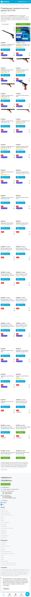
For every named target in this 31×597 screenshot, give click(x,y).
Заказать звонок (5, 484)
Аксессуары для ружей (6, 515)
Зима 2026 (3, 509)
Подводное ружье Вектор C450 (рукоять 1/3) (7, 121)
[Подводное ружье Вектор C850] (8, 340)
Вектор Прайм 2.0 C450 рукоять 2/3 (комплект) (21, 325)
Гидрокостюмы (4, 511)
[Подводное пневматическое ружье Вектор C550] (23, 110)
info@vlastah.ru (6, 487)
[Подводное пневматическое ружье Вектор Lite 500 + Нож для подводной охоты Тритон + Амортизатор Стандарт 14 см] (23, 34)
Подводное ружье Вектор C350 (22, 96)
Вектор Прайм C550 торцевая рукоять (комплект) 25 (8, 453)
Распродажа (4, 526)
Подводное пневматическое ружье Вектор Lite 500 (8, 45)
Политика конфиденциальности (8, 563)
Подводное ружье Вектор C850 (7, 351)
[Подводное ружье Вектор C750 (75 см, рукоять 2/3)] (8, 212)
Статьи (2, 559)
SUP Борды (3, 534)
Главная (2, 4)
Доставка (3, 549)
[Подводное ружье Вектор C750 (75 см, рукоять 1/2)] (23, 212)
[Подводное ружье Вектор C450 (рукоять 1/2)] (8, 85)
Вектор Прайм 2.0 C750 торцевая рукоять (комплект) (8, 300)
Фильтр (23, 24)
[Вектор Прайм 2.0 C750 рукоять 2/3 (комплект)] (23, 289)
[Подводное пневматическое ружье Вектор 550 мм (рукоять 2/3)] (8, 136)
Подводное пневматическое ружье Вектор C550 (23, 121)
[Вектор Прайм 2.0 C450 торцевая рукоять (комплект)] (8, 314)
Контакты (3, 544)
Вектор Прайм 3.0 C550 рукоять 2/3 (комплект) (21, 402)
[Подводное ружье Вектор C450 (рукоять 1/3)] (8, 110)
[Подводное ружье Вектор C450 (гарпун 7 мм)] (8, 59)
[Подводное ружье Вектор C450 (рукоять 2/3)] (23, 59)
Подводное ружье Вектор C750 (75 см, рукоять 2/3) (7, 223)
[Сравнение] (14, 30)
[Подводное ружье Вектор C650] (8, 161)
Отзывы (2, 555)
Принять (6, 588)
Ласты (2, 516)
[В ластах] (5, 2)
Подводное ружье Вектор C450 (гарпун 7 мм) (7, 70)
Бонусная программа (6, 551)
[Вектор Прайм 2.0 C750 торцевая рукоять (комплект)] (8, 289)
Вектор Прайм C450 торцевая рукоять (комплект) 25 (23, 427)
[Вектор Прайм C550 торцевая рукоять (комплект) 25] (8, 442)
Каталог (7, 4)
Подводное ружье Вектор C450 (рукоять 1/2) (7, 96)
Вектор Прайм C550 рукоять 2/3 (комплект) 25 (22, 453)
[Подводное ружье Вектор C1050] (23, 365)
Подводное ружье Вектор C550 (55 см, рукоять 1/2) (22, 147)
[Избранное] (14, 28)
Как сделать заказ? (5, 546)
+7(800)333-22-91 (22, 1)
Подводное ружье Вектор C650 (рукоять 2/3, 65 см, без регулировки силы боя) (22, 172)
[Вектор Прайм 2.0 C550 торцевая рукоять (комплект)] (23, 238)
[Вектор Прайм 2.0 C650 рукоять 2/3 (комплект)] (23, 263)
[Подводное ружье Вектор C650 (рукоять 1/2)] (8, 187)
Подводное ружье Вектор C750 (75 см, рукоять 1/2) (22, 223)
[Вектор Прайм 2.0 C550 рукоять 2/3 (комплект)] (8, 238)
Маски (2, 518)
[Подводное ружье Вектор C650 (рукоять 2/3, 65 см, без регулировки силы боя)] (23, 161)
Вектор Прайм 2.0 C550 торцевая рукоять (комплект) (23, 249)
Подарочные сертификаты (7, 528)
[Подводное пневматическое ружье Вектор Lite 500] (8, 34)
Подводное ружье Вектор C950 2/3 (7, 402)
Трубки (2, 520)
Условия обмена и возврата (7, 553)
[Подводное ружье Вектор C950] (8, 365)
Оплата (2, 547)
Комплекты (3, 530)
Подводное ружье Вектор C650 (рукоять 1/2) (7, 198)
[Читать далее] (4, 469)
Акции (2, 557)
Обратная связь (4, 561)
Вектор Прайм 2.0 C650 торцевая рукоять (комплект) (8, 274)
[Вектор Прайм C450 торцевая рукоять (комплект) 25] (23, 416)
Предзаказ (20, 432)
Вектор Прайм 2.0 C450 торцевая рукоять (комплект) (8, 325)
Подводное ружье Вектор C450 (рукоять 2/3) (22, 70)
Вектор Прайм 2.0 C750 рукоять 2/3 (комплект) (21, 300)
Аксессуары (3, 524)
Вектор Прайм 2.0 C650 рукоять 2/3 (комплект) (21, 274)
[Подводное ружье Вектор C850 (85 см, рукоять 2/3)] (23, 340)
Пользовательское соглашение (8, 565)
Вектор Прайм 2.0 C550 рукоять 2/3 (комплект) (6, 249)
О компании (4, 542)
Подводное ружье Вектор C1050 (22, 376)
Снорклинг (3, 537)
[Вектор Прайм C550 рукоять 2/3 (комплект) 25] (23, 442)
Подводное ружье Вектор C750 (22, 198)
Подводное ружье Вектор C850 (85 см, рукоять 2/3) (22, 351)
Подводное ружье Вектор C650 (7, 172)
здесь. (7, 585)
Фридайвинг (4, 532)
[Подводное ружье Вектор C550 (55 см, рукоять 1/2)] (23, 136)
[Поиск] (29, 1)
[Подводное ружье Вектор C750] (23, 187)
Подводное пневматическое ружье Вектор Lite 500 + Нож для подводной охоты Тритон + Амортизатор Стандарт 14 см (23, 45)
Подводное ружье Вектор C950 (7, 376)
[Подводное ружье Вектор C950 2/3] (8, 391)
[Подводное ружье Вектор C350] (23, 85)
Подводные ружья (14, 4)
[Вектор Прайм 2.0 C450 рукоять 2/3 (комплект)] (23, 314)
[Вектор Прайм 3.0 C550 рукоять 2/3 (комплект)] (23, 391)
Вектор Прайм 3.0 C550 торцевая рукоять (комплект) (8, 427)
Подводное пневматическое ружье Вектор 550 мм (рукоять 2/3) (8, 147)
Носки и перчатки (5, 522)
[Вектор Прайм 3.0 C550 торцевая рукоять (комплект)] (8, 416)
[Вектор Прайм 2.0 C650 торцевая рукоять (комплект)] (8, 263)
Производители (4, 535)
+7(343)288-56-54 (6, 480)
